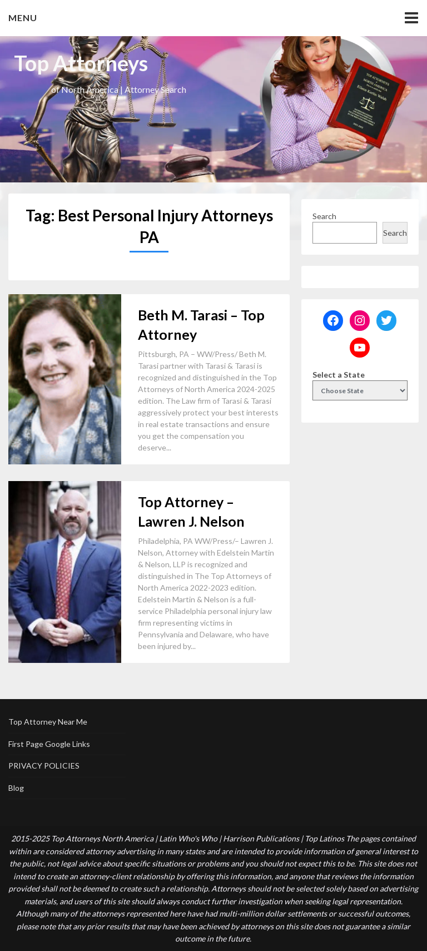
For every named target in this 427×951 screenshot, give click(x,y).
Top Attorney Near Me (47, 721)
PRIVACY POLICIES (44, 765)
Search (324, 216)
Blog (16, 787)
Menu (22, 17)
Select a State (338, 374)
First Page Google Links (49, 744)
